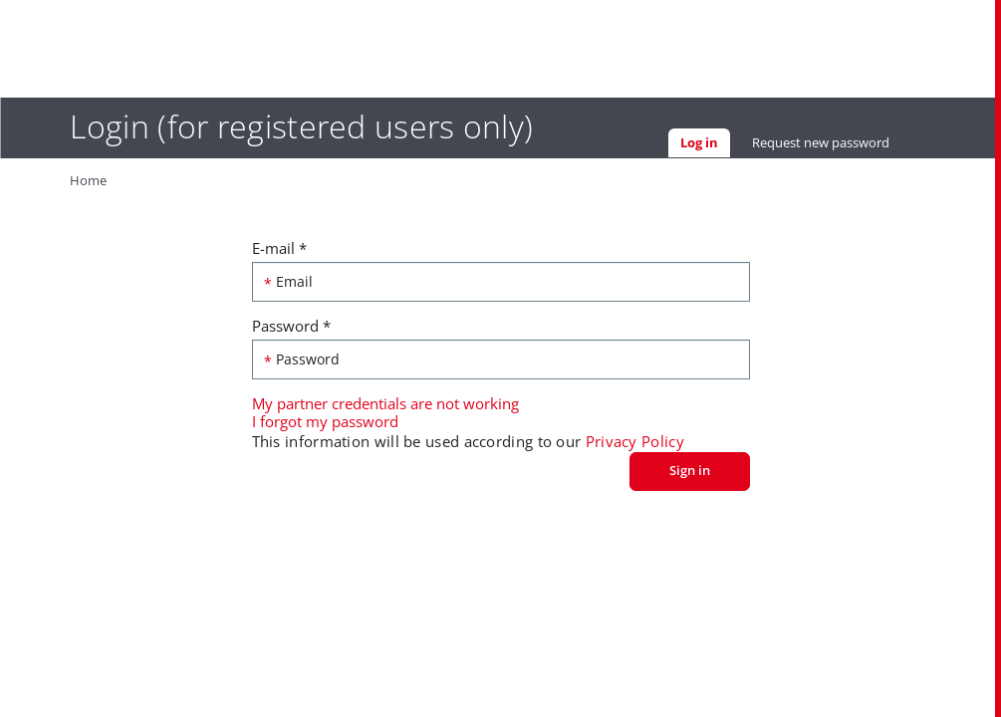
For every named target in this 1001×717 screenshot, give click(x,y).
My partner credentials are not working (385, 403)
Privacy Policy (635, 441)
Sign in (689, 470)
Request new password (820, 142)
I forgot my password (325, 421)
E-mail (279, 248)
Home (88, 180)
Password (291, 326)
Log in (705, 145)
